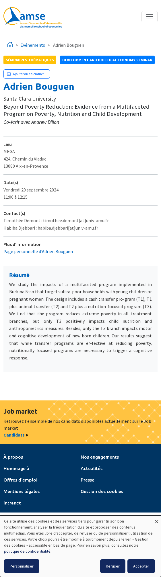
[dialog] (80, 546)
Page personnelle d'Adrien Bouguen (38, 251)
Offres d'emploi (20, 479)
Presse (87, 479)
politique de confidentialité (27, 551)
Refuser (113, 566)
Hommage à (16, 468)
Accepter (141, 566)
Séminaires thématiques (30, 59)
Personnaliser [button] (22, 566)
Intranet (12, 502)
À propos (13, 456)
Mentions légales (21, 491)
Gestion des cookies (102, 491)
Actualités (91, 468)
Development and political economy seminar (107, 59)
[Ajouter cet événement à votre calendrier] (26, 74)
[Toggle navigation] (149, 16)
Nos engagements (100, 456)
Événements (32, 45)
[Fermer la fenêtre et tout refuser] (156, 519)
